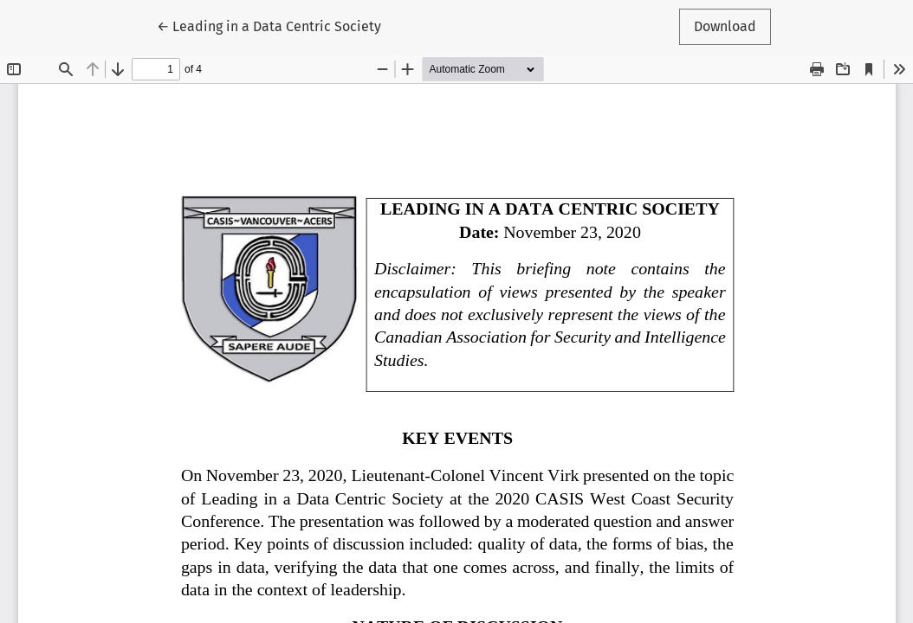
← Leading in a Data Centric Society (269, 25)
